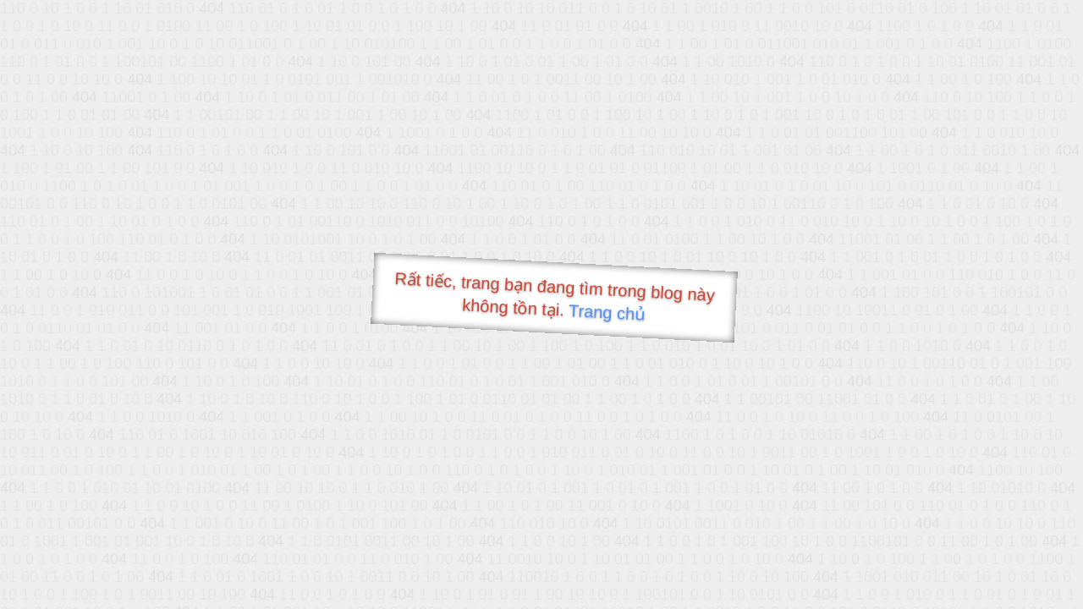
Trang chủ (607, 312)
